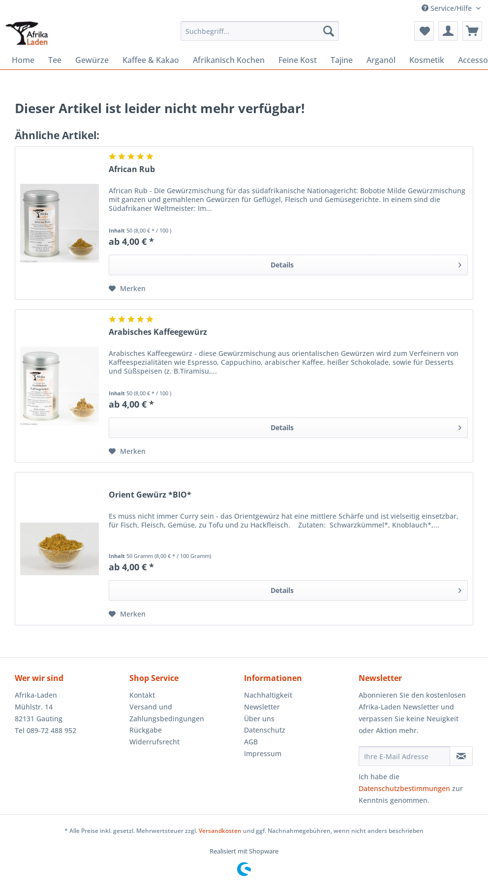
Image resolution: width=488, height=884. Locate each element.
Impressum (262, 753)
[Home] (23, 60)
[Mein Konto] (448, 31)
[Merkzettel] (424, 31)
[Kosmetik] (426, 60)
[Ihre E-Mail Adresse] (404, 756)
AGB (251, 741)
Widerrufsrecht (154, 741)
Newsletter (262, 706)
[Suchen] (328, 31)
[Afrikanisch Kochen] (229, 60)
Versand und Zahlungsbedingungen (166, 712)
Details (366, 263)
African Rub (132, 169)
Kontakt (142, 695)
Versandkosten (220, 830)
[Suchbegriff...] (260, 31)
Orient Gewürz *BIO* (150, 495)
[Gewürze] (92, 60)
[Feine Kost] (298, 60)
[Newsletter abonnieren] (461, 756)
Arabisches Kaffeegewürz (158, 332)
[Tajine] (342, 60)
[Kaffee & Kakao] (151, 60)
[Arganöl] (381, 60)
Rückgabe (145, 730)
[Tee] (54, 60)
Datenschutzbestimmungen (404, 788)
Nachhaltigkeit (268, 695)
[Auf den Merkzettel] (127, 289)
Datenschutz (264, 730)
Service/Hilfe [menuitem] (448, 8)
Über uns (259, 718)
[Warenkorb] (472, 31)
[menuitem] (260, 35)
